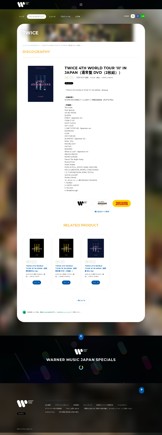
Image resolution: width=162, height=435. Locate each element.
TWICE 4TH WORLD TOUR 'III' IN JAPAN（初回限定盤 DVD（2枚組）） (66, 268)
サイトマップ (87, 405)
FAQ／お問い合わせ (72, 408)
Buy (37, 282)
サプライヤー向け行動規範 (53, 408)
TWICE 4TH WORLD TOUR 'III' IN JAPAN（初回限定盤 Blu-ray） (36, 268)
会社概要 (48, 405)
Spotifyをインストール (63, 312)
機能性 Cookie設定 (45, 312)
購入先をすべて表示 (102, 212)
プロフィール (65, 17)
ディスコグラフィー (36, 17)
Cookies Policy (50, 412)
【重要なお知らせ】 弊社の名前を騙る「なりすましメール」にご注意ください (108, 408)
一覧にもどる (81, 300)
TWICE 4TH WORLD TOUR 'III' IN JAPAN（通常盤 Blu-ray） (95, 268)
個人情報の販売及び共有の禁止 (69, 412)
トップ (21, 17)
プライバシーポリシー (62, 405)
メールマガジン (122, 405)
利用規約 (76, 405)
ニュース (52, 17)
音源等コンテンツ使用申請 (104, 405)
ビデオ (77, 17)
